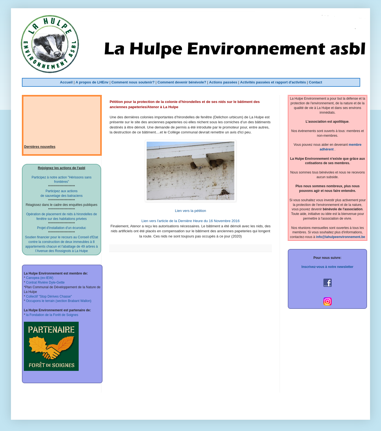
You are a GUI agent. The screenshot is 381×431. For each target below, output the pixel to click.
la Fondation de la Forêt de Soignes (51, 315)
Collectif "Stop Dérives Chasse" (48, 296)
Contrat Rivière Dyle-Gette (45, 282)
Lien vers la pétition (190, 211)
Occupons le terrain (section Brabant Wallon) (58, 301)
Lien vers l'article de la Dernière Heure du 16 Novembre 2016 (190, 221)
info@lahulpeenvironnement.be (340, 237)
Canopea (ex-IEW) (39, 278)
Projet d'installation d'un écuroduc (61, 228)
